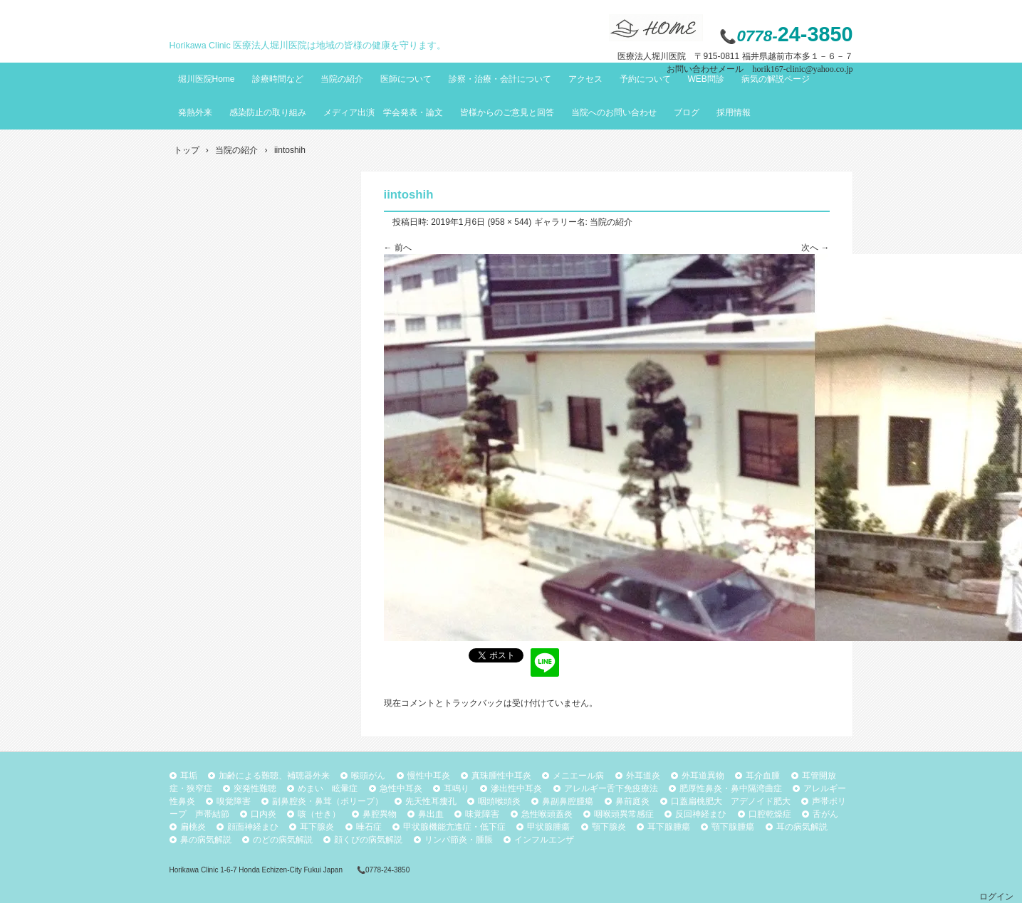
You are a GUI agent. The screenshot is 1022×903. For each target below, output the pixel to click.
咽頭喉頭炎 (499, 801)
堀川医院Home (206, 79)
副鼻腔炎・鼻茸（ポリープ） (327, 801)
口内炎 (263, 814)
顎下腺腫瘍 (732, 827)
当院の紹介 (341, 79)
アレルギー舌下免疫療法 (611, 788)
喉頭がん (368, 776)
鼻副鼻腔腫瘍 (567, 801)
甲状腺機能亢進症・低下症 (454, 827)
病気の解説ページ (775, 79)
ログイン (996, 897)
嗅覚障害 (234, 801)
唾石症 (369, 827)
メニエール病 (578, 776)
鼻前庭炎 (632, 801)
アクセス (585, 79)
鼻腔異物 (380, 814)
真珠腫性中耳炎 (501, 776)
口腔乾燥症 (770, 814)
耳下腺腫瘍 (668, 827)
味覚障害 (482, 814)
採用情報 (733, 112)
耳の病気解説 (802, 827)
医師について (406, 79)
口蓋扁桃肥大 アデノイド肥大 (731, 801)
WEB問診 (706, 79)
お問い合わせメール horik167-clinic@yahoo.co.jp (759, 69)
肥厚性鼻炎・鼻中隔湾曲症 (730, 788)
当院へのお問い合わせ (614, 112)
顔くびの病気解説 (368, 840)
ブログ (686, 112)
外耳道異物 (703, 776)
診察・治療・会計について (500, 79)
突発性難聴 (255, 788)
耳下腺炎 (317, 827)
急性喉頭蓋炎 (547, 814)
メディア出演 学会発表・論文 (383, 112)
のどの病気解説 (283, 840)
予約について (645, 79)
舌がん (825, 814)
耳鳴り (456, 788)
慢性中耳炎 (428, 776)
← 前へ (398, 248)
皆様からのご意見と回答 (507, 112)
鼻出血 (431, 814)
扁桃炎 (193, 827)
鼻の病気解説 (205, 840)
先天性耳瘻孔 (431, 801)
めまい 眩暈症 (328, 788)
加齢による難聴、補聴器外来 (274, 776)
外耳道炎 (643, 776)
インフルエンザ (544, 840)
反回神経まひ (700, 814)
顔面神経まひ (252, 827)
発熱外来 (195, 112)
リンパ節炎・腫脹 (458, 840)
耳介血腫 (763, 776)
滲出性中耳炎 (516, 788)
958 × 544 (510, 222)
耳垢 (188, 776)
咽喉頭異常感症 (624, 814)
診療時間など (277, 79)
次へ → (815, 248)
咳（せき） (319, 814)
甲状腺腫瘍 (548, 827)
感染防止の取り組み (267, 112)
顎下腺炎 (609, 827)
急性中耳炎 (401, 788)
